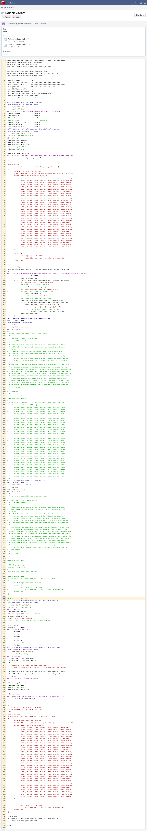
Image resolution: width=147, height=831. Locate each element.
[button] (145, 2)
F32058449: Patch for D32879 (19, 44)
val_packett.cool (21, 23)
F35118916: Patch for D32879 (19, 39)
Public (17, 17)
